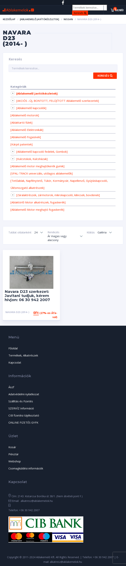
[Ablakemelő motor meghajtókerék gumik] (37, 166)
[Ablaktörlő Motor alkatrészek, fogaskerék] (38, 202)
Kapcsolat (14, 362)
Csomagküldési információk (25, 468)
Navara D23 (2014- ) (17, 312)
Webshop (14, 461)
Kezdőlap (9, 19)
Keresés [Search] (81, 13)
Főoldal (13, 348)
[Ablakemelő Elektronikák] (26, 130)
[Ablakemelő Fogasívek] (25, 137)
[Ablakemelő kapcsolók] (31, 108)
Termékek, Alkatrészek (23, 355)
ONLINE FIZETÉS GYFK (23, 422)
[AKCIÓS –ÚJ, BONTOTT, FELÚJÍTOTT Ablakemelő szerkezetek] (57, 101)
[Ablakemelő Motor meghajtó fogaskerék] (37, 209)
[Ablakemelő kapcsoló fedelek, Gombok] (42, 151)
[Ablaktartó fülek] (21, 122)
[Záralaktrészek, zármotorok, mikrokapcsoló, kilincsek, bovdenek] (58, 195)
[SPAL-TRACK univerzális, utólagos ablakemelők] (41, 173)
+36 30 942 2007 (29, 510)
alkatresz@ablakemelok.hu (36, 501)
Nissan (68, 19)
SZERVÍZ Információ (21, 408)
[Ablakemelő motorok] (24, 115)
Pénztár (13, 454)
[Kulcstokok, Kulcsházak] (32, 159)
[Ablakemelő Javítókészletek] (39, 19)
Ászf (11, 387)
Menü (119, 10)
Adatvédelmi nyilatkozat (23, 394)
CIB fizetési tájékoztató (23, 415)
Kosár (12, 447)
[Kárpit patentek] (21, 144)
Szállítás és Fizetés (20, 401)
